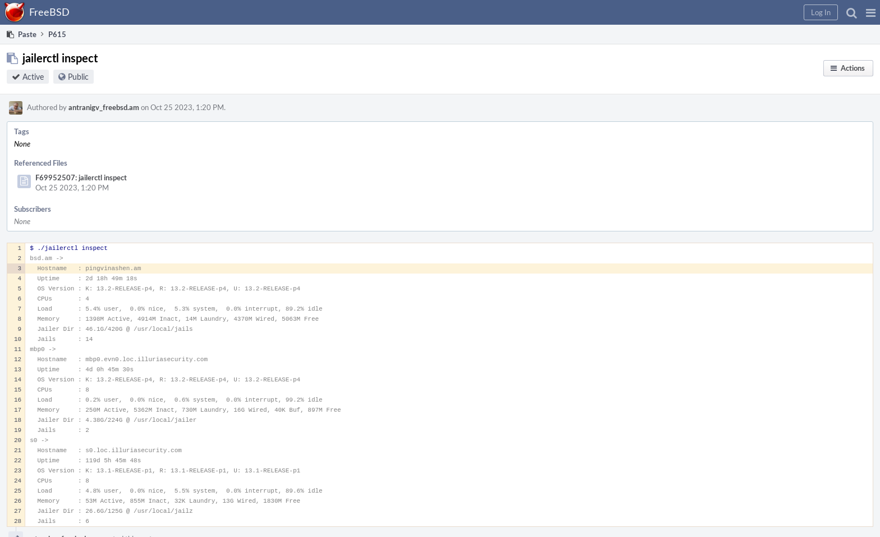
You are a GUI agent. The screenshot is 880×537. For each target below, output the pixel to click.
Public (78, 76)
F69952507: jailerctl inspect (81, 177)
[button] (870, 12)
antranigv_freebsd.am (103, 107)
